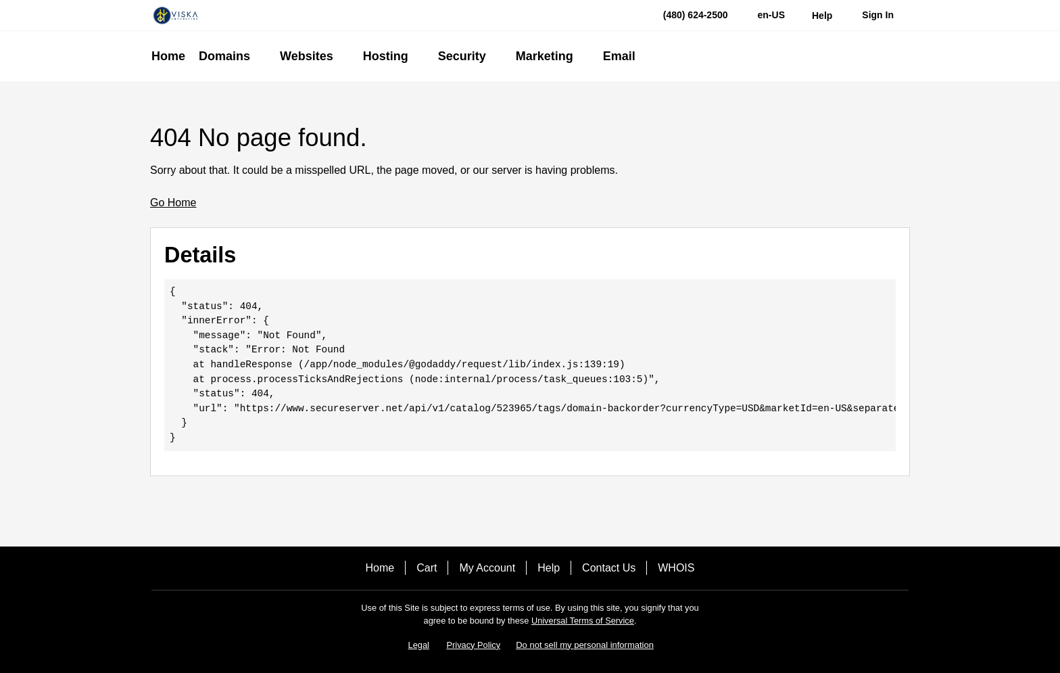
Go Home (173, 202)
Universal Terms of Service (582, 621)
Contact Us (608, 568)
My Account (487, 568)
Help (548, 568)
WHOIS (676, 568)
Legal (418, 645)
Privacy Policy (474, 645)
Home (380, 568)
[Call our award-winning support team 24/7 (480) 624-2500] (822, 15)
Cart (426, 568)
